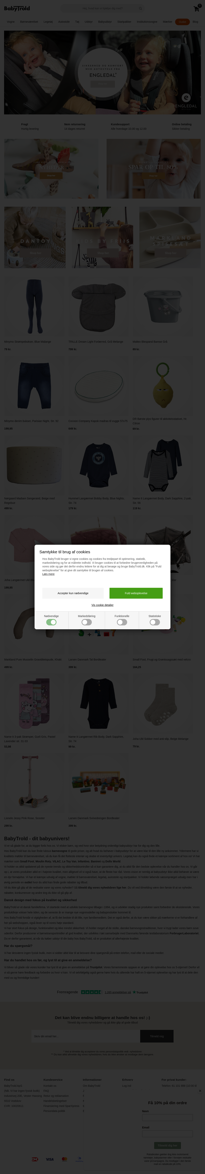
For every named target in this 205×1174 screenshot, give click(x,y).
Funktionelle (122, 620)
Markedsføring (86, 620)
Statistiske (155, 620)
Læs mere (48, 574)
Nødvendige (51, 620)
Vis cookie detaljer (102, 605)
